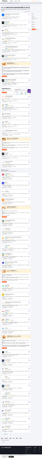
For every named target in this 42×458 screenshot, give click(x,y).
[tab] (2, 438)
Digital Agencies (5, 5)
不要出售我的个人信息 (4, 456)
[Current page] (9, 434)
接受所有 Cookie (11, 456)
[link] (16, 1)
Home (1, 5)
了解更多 (25, 455)
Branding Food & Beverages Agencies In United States (14, 5)
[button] (36, 1)
